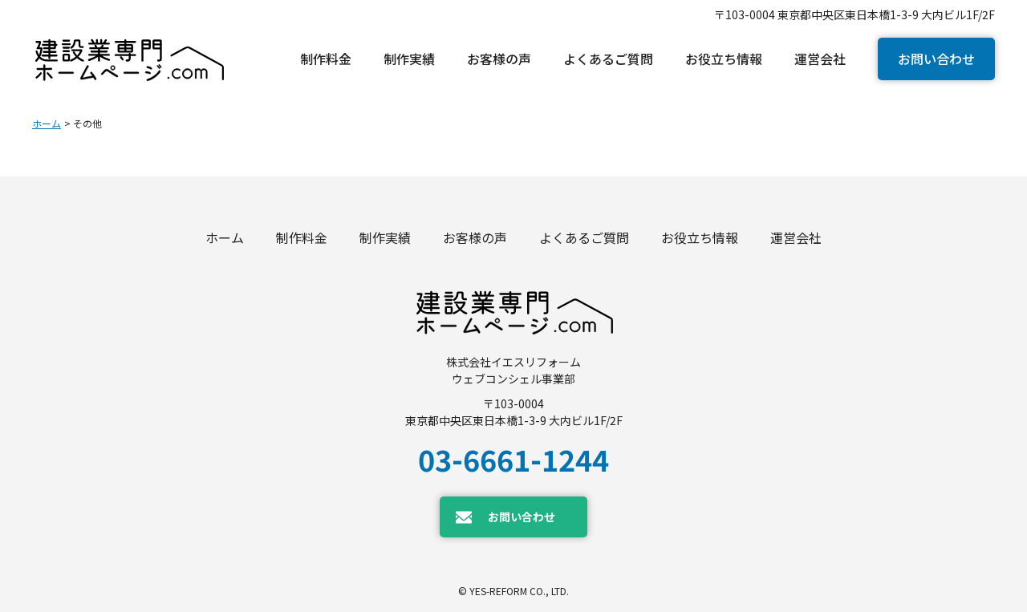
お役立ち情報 (699, 237)
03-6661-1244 (513, 459)
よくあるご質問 (584, 237)
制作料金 (301, 237)
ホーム (46, 123)
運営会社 (796, 237)
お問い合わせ (936, 58)
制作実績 (385, 237)
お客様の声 (475, 237)
